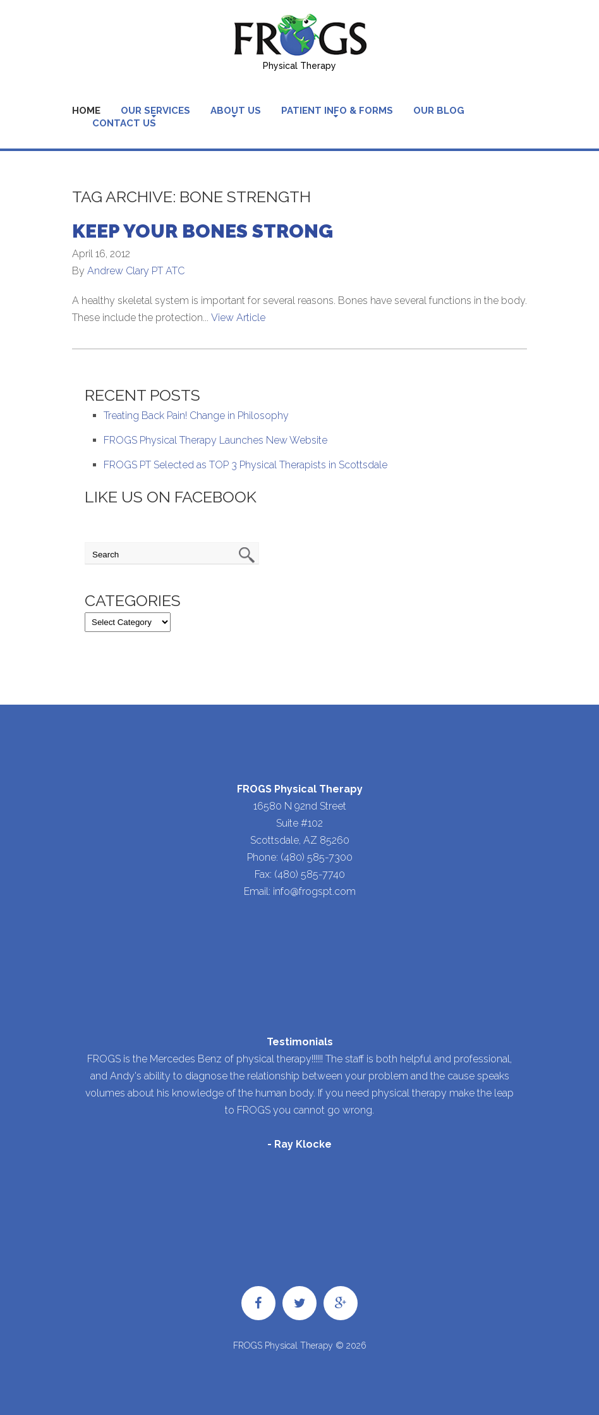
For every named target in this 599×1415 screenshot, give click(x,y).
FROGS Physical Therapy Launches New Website (215, 440)
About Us (235, 110)
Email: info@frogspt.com (300, 891)
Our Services (155, 110)
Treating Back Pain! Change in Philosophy (196, 416)
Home (86, 110)
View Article (238, 318)
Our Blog (438, 110)
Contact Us (124, 123)
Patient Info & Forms (337, 110)
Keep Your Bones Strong (202, 231)
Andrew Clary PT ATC (136, 271)
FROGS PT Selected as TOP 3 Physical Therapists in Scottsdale (245, 465)
